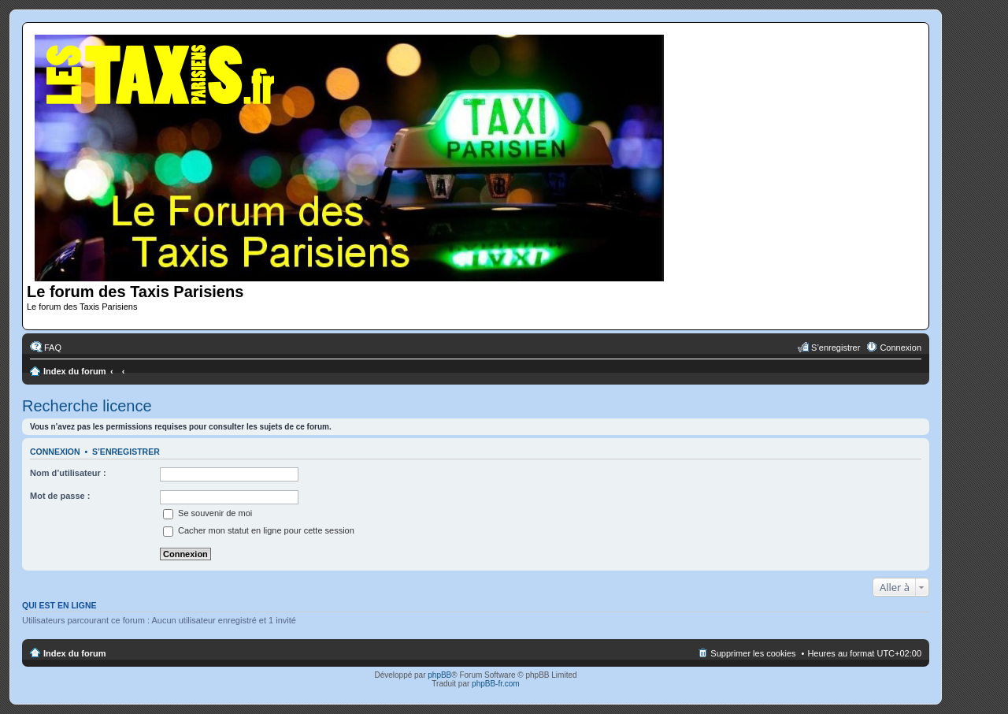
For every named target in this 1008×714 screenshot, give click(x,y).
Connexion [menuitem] (900, 347)
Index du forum (74, 371)
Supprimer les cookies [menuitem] (752, 653)
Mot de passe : (60, 495)
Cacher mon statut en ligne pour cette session (258, 530)
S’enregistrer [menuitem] (835, 347)
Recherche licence (87, 406)
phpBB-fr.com (496, 683)
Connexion (55, 451)
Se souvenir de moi (207, 513)
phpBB (439, 675)
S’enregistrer (126, 451)
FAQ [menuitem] (52, 347)
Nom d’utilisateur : (68, 473)
